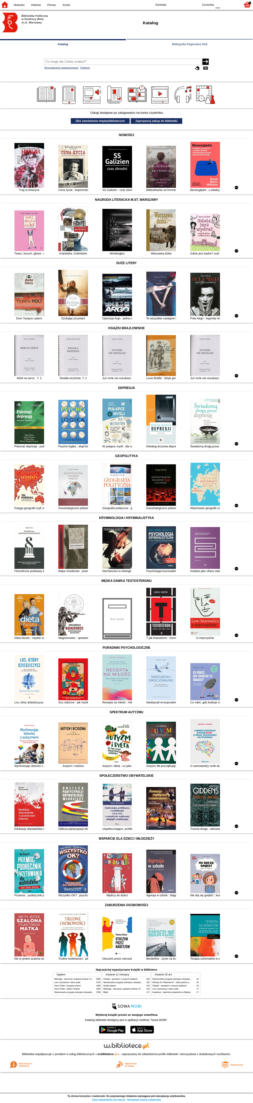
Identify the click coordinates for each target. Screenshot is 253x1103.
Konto (66, 5)
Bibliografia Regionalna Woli (190, 44)
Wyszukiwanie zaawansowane (61, 67)
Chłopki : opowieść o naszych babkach (120, 979)
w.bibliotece (107, 1054)
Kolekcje (85, 67)
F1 (225, 4)
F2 (234, 4)
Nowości (19, 5)
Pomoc (51, 5)
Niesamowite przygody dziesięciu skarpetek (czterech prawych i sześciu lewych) (89, 992)
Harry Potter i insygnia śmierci (67, 986)
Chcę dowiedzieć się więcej (108, 1099)
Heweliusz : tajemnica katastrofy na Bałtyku (171, 992)
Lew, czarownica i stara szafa (67, 982)
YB (187, 4)
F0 (218, 4)
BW (179, 4)
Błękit (105, 992)
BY (195, 4)
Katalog (63, 44)
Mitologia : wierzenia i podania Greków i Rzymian (76, 979)
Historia (36, 5)
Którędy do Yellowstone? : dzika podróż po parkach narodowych (180, 982)
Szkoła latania (109, 986)
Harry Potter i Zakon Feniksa (67, 989)
